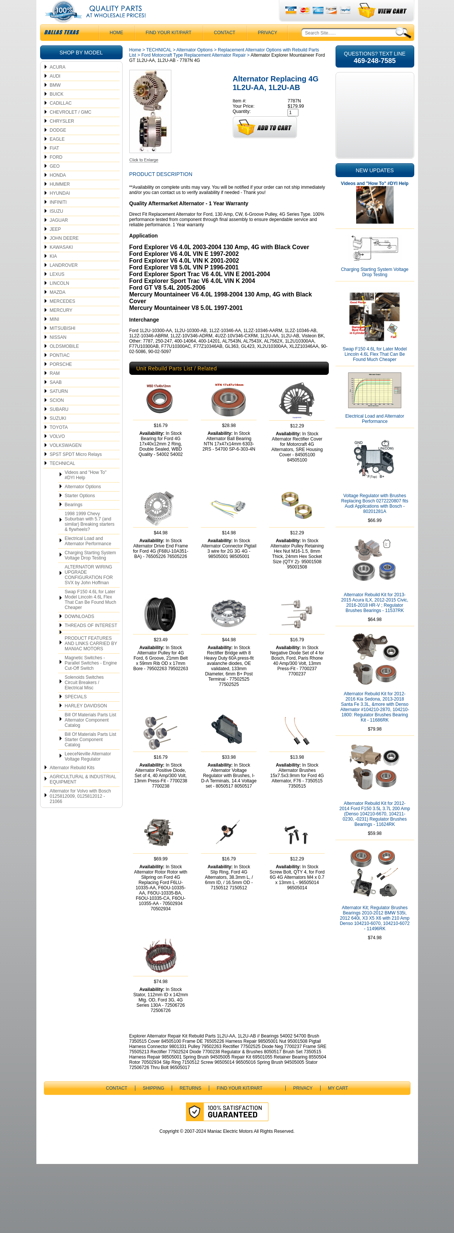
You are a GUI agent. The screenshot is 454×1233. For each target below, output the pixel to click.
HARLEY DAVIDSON (86, 720)
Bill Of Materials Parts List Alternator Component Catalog (90, 735)
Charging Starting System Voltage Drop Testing (90, 570)
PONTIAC (60, 370)
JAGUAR (59, 235)
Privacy (267, 47)
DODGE (58, 145)
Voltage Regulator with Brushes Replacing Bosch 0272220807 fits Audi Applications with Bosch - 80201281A (374, 518)
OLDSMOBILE (64, 361)
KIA (53, 271)
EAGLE (57, 154)
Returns (190, 1157)
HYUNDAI (60, 208)
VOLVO (57, 451)
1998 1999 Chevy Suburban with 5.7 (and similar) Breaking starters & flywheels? (90, 536)
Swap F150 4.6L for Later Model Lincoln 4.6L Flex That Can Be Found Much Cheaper (90, 614)
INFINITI (58, 217)
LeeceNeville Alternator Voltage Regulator (88, 771)
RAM (55, 388)
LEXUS (57, 289)
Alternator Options (83, 501)
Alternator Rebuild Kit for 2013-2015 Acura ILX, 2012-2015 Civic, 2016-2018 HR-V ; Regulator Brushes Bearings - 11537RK (374, 617)
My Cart (338, 1157)
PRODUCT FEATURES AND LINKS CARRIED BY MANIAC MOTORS (91, 658)
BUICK (57, 109)
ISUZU (56, 226)
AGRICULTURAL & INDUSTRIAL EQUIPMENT (83, 794)
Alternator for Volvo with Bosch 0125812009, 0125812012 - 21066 (80, 811)
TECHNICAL (62, 478)
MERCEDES (62, 316)
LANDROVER (64, 280)
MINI (54, 334)
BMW (55, 100)
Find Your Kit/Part (169, 47)
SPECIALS (76, 711)
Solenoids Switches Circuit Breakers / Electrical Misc (84, 697)
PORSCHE (61, 379)
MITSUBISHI (63, 343)
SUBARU (59, 424)
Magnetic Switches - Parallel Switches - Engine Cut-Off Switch (91, 678)
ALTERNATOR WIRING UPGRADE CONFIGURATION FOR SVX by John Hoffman (89, 589)
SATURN (59, 406)
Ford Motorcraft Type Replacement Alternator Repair (193, 70)
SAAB (56, 397)
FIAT (54, 163)
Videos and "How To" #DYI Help (85, 490)
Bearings (73, 519)
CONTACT (224, 47)
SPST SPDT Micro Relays (76, 469)
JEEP (55, 244)
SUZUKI (58, 433)
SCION (57, 415)
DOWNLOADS (79, 631)
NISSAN (58, 352)
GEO (55, 181)
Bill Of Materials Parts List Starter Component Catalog (90, 754)
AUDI (55, 91)
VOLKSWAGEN (66, 460)
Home (135, 65)
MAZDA (58, 307)
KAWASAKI (61, 262)
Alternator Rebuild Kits (72, 782)
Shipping (153, 1157)
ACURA (58, 82)
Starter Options (80, 510)
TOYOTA (59, 442)
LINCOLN (59, 298)
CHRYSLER (62, 136)
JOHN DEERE (64, 253)
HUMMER (60, 199)
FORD (56, 172)
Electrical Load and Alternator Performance (88, 556)
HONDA (58, 190)
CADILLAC (61, 118)
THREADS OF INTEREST (91, 640)
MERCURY (61, 325)
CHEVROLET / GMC (70, 127)
